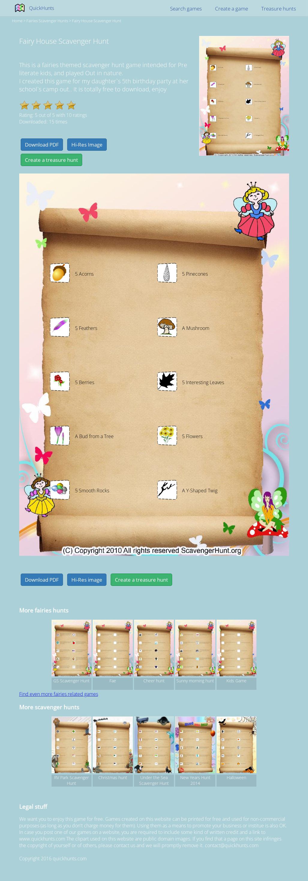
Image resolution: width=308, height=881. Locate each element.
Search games (186, 8)
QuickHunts (41, 8)
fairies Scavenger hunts (47, 20)
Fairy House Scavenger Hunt (96, 20)
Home (17, 20)
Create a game (231, 8)
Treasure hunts (278, 8)
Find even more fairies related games (58, 694)
